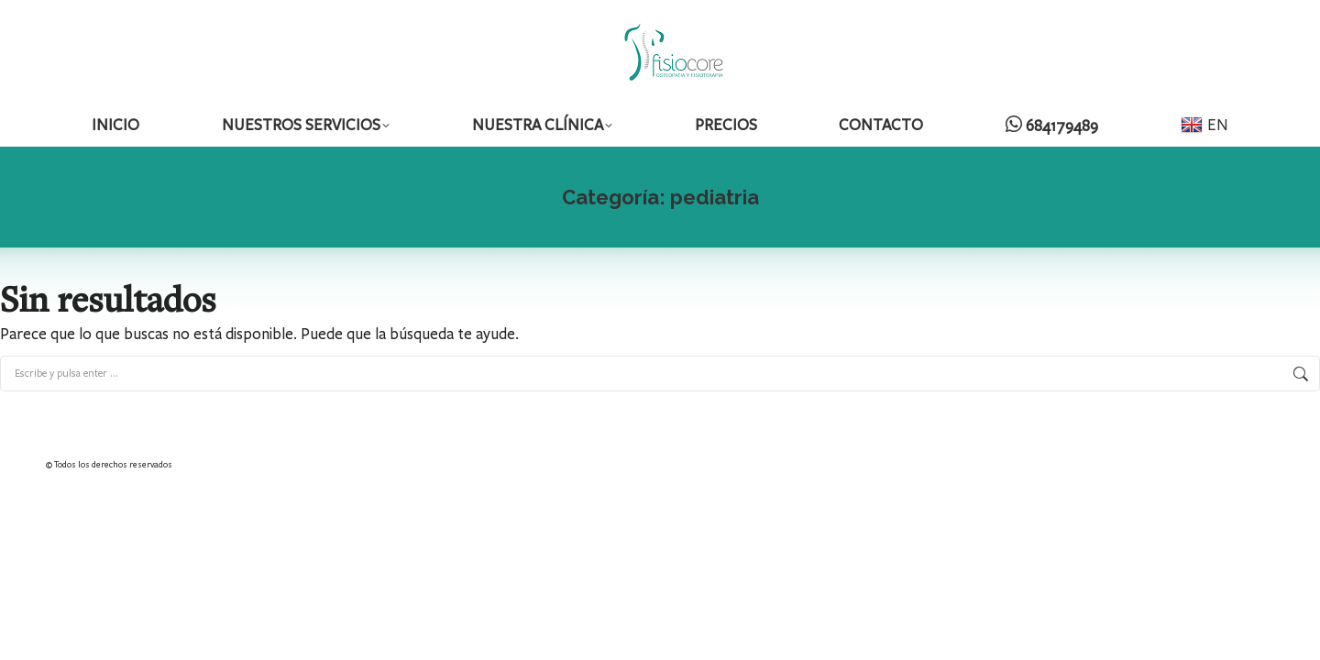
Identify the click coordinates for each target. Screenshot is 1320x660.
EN (1204, 125)
